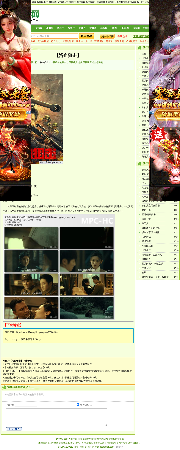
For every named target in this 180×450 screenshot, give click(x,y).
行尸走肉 (55, 41)
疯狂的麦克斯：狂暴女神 (154, 201)
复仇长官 (146, 152)
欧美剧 (136, 28)
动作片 (6, 361)
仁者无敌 (146, 76)
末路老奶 (146, 98)
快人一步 (146, 147)
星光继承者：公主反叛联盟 (155, 277)
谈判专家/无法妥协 (151, 232)
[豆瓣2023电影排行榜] (62, 2)
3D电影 (147, 28)
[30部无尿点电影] (131, 2)
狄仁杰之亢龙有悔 (151, 228)
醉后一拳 (146, 125)
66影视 (119, 447)
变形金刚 (119, 41)
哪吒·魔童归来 (149, 121)
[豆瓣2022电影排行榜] (84, 2)
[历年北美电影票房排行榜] (38, 2)
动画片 (103, 28)
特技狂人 (146, 62)
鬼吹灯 (88, 41)
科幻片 (60, 28)
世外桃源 (146, 58)
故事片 (93, 28)
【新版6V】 (146, 2)
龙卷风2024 (147, 156)
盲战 (144, 54)
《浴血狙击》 (44, 62)
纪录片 (82, 28)
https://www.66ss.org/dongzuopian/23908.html (37, 332)
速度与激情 (68, 41)
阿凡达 (109, 41)
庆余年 (79, 41)
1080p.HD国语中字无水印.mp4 (26, 339)
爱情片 (38, 28)
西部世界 (98, 41)
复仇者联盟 (43, 41)
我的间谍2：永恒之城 (152, 263)
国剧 (114, 28)
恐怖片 (49, 28)
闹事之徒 (146, 134)
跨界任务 (146, 138)
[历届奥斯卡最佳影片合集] (109, 2)
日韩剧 (125, 28)
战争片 (71, 28)
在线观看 (122, 36)
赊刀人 (145, 112)
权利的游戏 (131, 41)
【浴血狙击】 (67, 55)
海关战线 (146, 143)
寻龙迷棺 (146, 94)
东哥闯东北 (147, 89)
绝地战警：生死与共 (152, 254)
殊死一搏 (146, 116)
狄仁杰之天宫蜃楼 (151, 205)
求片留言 (138, 36)
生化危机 (144, 41)
